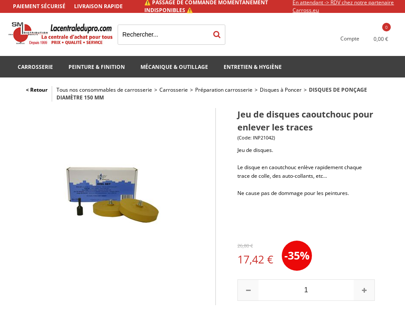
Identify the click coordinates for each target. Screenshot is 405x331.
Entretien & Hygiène (253, 67)
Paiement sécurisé (39, 6)
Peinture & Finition (97, 67)
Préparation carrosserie (223, 89)
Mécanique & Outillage (174, 67)
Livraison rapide (98, 6)
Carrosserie (35, 67)
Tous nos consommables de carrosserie (104, 89)
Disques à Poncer (281, 89)
